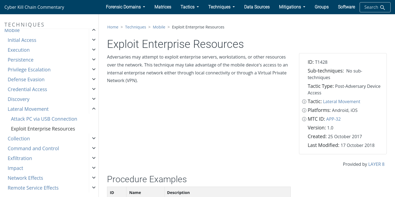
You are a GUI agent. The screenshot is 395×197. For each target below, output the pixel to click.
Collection (19, 138)
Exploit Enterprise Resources (43, 128)
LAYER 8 (376, 164)
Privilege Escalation (29, 69)
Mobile (12, 30)
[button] (125, 7)
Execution (19, 50)
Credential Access (27, 89)
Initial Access (22, 40)
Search (375, 7)
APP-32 (333, 119)
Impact (15, 168)
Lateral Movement (28, 109)
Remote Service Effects (33, 187)
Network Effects (25, 178)
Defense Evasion (26, 79)
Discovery (18, 99)
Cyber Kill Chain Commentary (34, 7)
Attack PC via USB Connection (44, 118)
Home (113, 27)
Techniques (135, 27)
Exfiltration (20, 158)
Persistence (20, 59)
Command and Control (33, 148)
